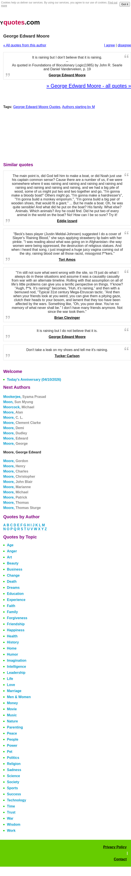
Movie (12, 709)
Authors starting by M (78, 107)
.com (20, 22)
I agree (109, 45)
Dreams (13, 587)
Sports (12, 788)
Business (14, 569)
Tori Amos (67, 259)
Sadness (14, 770)
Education (15, 593)
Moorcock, (18, 407)
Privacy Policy (115, 847)
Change (13, 575)
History (13, 642)
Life (10, 679)
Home (11, 648)
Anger (12, 551)
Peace (12, 733)
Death (11, 581)
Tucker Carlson (67, 356)
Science (13, 776)
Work (11, 830)
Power (12, 745)
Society (13, 782)
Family (12, 612)
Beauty (12, 563)
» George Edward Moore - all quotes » (89, 86)
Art (9, 557)
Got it (124, 4)
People (12, 739)
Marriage (14, 691)
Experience (16, 600)
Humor (12, 654)
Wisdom (13, 824)
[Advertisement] (67, 136)
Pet (9, 751)
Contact (120, 859)
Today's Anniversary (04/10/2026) (34, 379)
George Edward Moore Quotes (36, 107)
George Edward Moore (67, 75)
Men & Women (19, 697)
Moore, (13, 412)
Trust (11, 812)
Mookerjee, (24, 397)
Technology (16, 800)
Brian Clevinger (67, 318)
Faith (11, 606)
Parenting (15, 727)
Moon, (18, 402)
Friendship (16, 624)
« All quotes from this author (24, 45)
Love (11, 685)
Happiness (15, 630)
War (10, 818)
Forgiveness (17, 618)
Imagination (16, 660)
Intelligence (16, 666)
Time (11, 806)
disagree (124, 45)
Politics (13, 758)
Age (10, 545)
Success (14, 794)
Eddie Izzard (67, 221)
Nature (12, 721)
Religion (14, 764)
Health (12, 636)
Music (12, 715)
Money (12, 703)
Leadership (16, 672)
